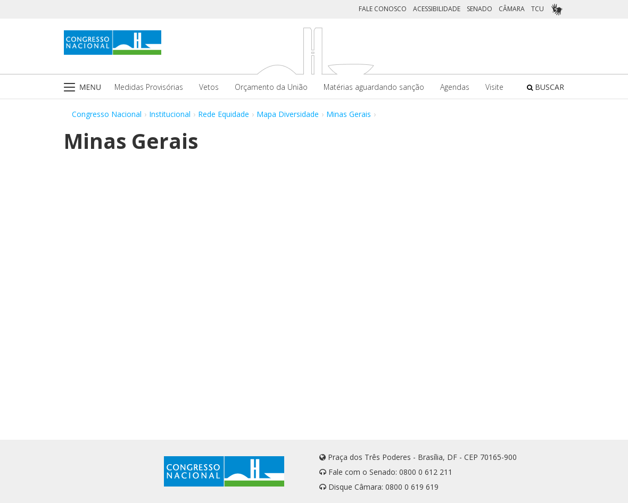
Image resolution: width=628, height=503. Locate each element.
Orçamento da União (271, 87)
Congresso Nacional (107, 114)
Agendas (454, 87)
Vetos (209, 87)
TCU (537, 8)
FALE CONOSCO (383, 8)
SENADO (479, 8)
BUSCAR (545, 87)
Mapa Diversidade (288, 114)
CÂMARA (512, 8)
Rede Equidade (223, 114)
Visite (494, 87)
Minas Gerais (348, 114)
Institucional (170, 114)
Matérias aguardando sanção (374, 87)
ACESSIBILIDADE (436, 8)
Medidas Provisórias (148, 87)
